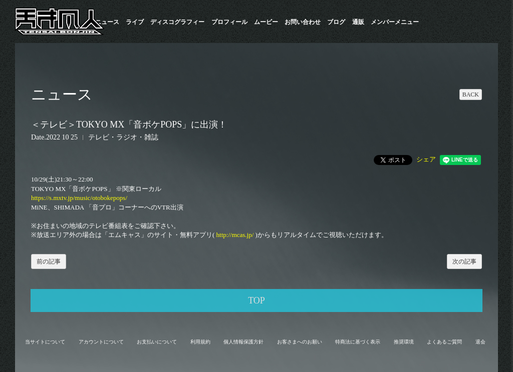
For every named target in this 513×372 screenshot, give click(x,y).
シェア (426, 159)
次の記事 (464, 261)
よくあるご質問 (444, 341)
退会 (480, 341)
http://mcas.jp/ (235, 234)
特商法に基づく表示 (357, 341)
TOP (256, 301)
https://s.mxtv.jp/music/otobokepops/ (79, 198)
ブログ (336, 22)
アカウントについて (101, 341)
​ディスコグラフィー (177, 22)
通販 (358, 22)
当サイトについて (45, 341)
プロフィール (229, 22)
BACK (470, 94)
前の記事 (49, 261)
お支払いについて (157, 341)
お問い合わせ (303, 22)
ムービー (266, 22)
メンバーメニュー (395, 22)
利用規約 (200, 341)
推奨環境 (404, 341)
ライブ (135, 22)
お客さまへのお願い (299, 341)
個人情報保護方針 (243, 341)
